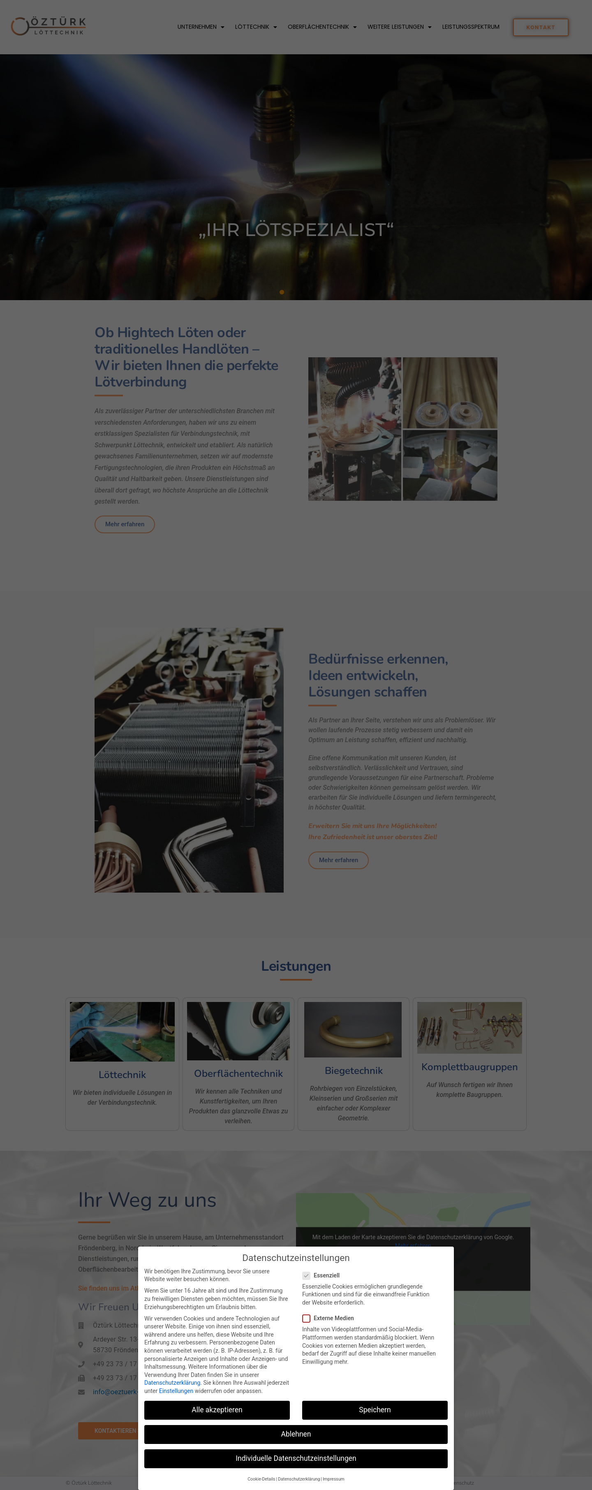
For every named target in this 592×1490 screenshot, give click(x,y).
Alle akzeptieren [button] (217, 1410)
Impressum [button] (334, 1479)
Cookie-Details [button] (261, 1479)
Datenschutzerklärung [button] (299, 1479)
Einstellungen (176, 1391)
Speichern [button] (375, 1410)
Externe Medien (330, 1318)
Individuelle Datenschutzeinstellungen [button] (296, 1458)
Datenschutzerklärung (172, 1382)
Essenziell (323, 1275)
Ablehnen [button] (296, 1434)
